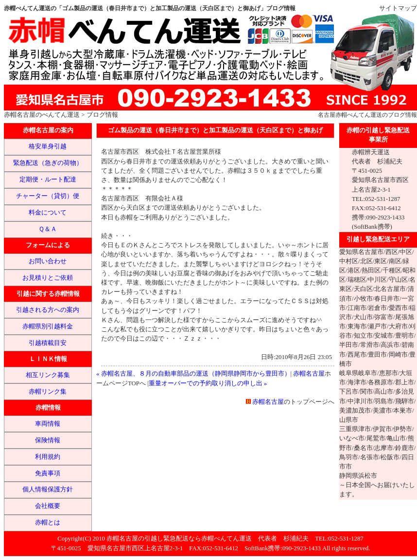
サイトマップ (398, 8)
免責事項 (47, 473)
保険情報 (47, 440)
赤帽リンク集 (48, 391)
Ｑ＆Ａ (47, 229)
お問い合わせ (48, 261)
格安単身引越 (48, 146)
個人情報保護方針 (47, 489)
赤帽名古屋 (19, 114)
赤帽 (341, 114)
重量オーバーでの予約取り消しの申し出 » (208, 383)
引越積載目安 (48, 343)
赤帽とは (47, 522)
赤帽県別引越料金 (47, 326)
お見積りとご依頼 (47, 277)
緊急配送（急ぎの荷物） (48, 163)
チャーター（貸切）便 (47, 196)
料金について (48, 212)
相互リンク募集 (48, 375)
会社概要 (47, 506)
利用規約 (47, 456)
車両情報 (47, 423)
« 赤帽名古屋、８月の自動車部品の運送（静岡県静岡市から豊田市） (193, 373)
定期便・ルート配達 (47, 179)
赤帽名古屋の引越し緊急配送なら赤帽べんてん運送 (179, 538)
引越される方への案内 (47, 310)
